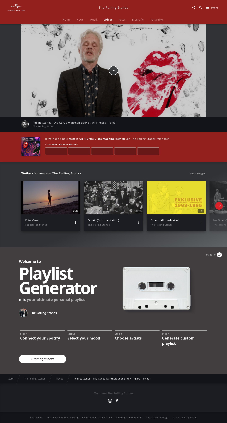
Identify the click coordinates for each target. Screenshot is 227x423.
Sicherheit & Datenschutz (97, 417)
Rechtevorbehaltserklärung (63, 417)
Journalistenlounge (157, 417)
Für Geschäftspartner (184, 417)
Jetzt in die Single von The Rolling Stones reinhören (107, 139)
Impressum (36, 417)
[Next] (219, 206)
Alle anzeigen (198, 174)
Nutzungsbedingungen (129, 417)
